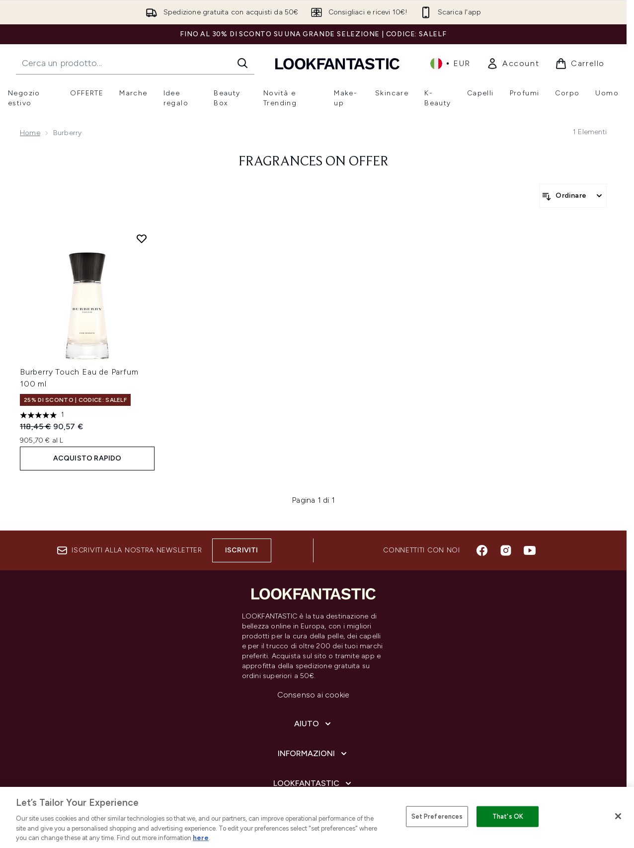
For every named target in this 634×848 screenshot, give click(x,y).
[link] (512, 64)
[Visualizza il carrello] (580, 64)
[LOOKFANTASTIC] (313, 783)
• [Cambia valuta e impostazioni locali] (450, 64)
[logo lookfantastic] (337, 63)
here (201, 838)
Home (30, 133)
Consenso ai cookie (313, 694)
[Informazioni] (313, 754)
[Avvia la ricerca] (242, 63)
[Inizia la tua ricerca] (135, 63)
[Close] (618, 816)
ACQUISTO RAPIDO (87, 458)
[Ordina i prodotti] (573, 196)
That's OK (507, 816)
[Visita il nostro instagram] (506, 550)
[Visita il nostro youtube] (530, 550)
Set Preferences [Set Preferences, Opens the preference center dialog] (437, 816)
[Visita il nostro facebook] (482, 550)
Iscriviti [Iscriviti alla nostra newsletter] (241, 550)
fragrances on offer (313, 162)
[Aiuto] (313, 724)
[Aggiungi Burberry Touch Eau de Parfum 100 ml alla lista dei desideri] (142, 238)
